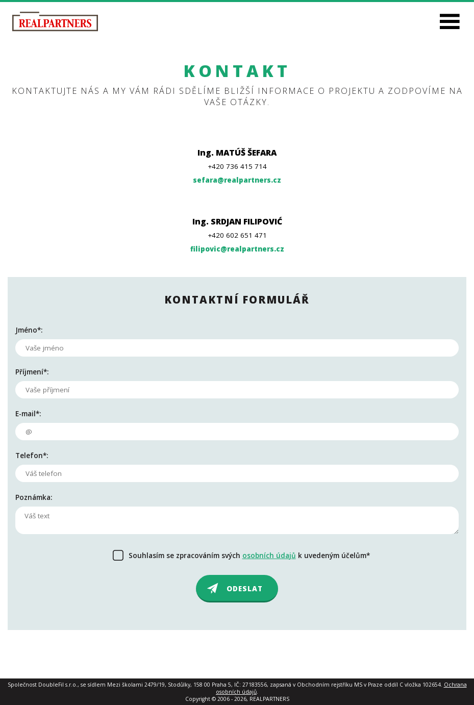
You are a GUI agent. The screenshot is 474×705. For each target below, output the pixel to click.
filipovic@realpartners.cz (237, 249)
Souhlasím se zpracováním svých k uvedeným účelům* (249, 555)
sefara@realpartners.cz (237, 180)
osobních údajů (269, 555)
